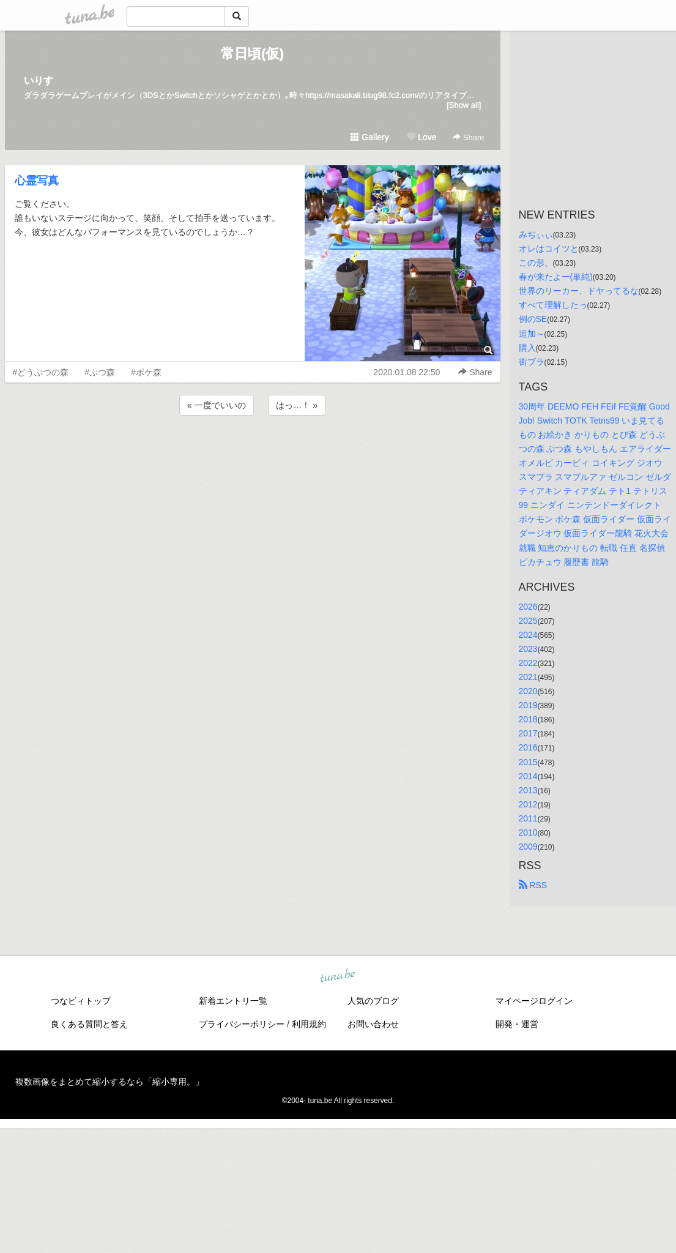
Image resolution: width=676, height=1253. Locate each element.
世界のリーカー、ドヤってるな (579, 291)
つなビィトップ (81, 1001)
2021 (528, 677)
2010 (528, 832)
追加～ (531, 333)
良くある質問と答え (89, 1024)
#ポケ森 (146, 372)
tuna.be (338, 976)
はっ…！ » (297, 405)
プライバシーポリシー (241, 1024)
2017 (528, 733)
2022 (528, 663)
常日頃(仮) (252, 53)
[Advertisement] (252, 451)
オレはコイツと (549, 248)
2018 (528, 719)
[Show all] (464, 105)
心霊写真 (37, 180)
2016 (528, 747)
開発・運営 (517, 1024)
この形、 (536, 262)
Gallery (369, 137)
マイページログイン (534, 1001)
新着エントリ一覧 (233, 1001)
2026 (528, 607)
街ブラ (531, 362)
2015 (528, 762)
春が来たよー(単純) (556, 277)
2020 (528, 691)
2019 (528, 705)
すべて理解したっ (553, 305)
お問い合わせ (373, 1024)
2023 (528, 649)
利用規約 (309, 1024)
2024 (528, 635)
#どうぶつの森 (41, 372)
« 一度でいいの (216, 405)
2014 (528, 776)
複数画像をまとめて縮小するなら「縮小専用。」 (109, 1082)
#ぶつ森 (99, 372)
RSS (533, 885)
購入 (527, 348)
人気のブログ (373, 1001)
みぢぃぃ (536, 234)
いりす (38, 80)
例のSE (533, 319)
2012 (528, 804)
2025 (528, 621)
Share (468, 137)
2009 (528, 846)
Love (421, 137)
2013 (528, 790)
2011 (528, 818)
